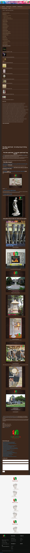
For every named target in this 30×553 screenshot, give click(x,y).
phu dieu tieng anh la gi (14, 112)
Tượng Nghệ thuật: (7, 194)
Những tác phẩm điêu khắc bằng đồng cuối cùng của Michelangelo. (10, 448)
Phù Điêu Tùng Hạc (5, 27)
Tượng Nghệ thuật (19, 6)
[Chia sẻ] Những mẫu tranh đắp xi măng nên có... (8, 99)
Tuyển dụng (21, 539)
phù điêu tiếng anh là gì (20, 112)
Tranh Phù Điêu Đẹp (8, 6)
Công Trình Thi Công (5, 16)
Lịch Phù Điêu (4, 36)
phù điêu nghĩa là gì (5, 112)
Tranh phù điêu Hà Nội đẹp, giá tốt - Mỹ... (7, 88)
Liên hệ (9, 8)
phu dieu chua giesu (10, 109)
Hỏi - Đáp (21, 538)
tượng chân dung (15, 120)
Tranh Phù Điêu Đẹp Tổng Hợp (6, 41)
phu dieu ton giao (25, 112)
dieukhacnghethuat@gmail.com (5, 546)
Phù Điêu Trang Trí (16, 39)
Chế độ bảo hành (13, 538)
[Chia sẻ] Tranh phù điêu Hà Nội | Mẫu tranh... (8, 62)
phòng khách (11, 191)
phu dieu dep (26, 109)
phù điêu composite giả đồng (21, 109)
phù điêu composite (15, 109)
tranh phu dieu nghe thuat (20, 117)
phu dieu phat (9, 112)
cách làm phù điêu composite (17, 103)
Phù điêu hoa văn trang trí (8, 167)
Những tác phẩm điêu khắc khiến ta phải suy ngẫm (8, 446)
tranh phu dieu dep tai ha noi (12, 115)
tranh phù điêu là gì (15, 117)
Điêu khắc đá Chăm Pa (5, 444)
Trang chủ (3, 6)
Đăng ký (26, 0)
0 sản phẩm (26, 2)
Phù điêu (6, 188)
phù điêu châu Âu (5, 109)
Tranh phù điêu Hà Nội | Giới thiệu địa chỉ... (8, 83)
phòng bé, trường (15, 191)
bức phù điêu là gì (12, 103)
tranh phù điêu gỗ (22, 115)
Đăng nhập (24, 0)
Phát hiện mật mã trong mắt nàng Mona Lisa (8, 454)
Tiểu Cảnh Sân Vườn (4, 8)
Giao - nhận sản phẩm (13, 539)
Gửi (3, 471)
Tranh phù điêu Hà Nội (5, 117)
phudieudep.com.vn (7, 427)
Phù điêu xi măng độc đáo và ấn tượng (7, 455)
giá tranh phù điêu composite (24, 106)
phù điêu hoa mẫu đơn (21, 163)
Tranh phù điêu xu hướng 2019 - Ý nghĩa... (7, 51)
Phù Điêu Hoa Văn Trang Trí (6, 40)
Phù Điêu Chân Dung (5, 30)
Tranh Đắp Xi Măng (5, 21)
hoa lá (6, 163)
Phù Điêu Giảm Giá (5, 24)
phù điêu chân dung (20, 171)
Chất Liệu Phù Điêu (16, 44)
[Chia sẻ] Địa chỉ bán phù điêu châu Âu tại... (8, 73)
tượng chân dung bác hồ (20, 120)
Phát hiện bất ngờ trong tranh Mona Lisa (7, 453)
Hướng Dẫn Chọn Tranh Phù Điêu (7, 15)
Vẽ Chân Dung (14, 6)
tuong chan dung (11, 120)
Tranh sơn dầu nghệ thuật (9, 190)
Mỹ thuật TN (1, 552)
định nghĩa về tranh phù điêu (11, 106)
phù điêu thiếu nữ (13, 171)
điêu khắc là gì (23, 103)
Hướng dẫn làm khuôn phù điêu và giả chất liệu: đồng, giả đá (9, 456)
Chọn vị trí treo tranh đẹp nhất (6, 449)
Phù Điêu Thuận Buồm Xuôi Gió (7, 33)
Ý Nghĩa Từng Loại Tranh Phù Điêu (9, 10)
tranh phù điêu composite (5, 115)
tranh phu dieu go (18, 115)
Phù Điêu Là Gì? (16, 14)
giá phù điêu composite (17, 106)
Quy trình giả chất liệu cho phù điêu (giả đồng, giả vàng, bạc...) (10, 445)
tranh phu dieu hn (10, 117)
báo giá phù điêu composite (6, 103)
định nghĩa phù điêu (5, 106)
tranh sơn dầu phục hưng (5, 120)
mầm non (18, 191)
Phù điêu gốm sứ (5, 450)
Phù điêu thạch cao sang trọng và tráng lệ (7, 451)
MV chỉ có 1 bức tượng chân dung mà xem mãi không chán (9, 443)
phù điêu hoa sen (13, 163)
